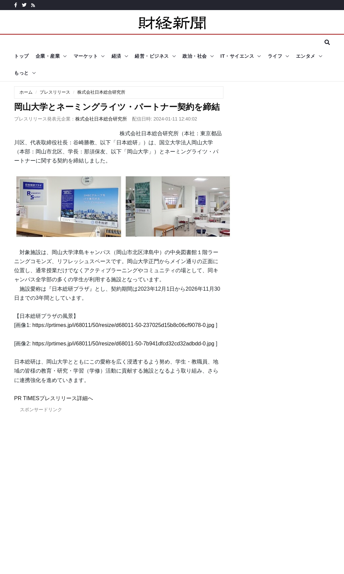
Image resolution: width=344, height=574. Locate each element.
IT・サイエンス (237, 56)
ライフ (275, 56)
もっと (21, 73)
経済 (116, 56)
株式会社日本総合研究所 (101, 92)
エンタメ (305, 56)
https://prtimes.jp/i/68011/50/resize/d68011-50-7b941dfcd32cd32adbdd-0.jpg (123, 343)
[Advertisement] (118, 491)
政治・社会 (194, 56)
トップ (21, 56)
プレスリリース (55, 92)
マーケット (86, 56)
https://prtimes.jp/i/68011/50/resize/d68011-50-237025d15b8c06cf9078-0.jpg (123, 325)
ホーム (26, 92)
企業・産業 (48, 56)
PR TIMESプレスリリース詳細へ (53, 398)
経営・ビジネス (152, 56)
